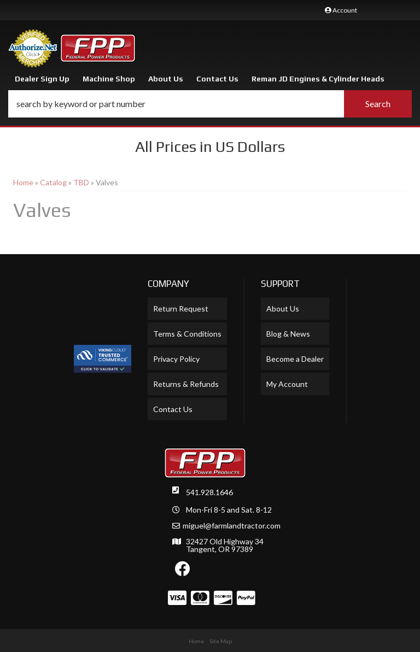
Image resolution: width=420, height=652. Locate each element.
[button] (210, 104)
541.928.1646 (209, 492)
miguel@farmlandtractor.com (232, 526)
